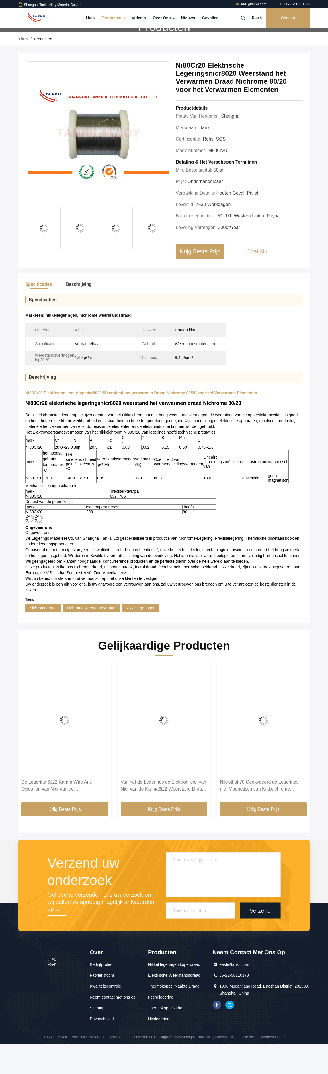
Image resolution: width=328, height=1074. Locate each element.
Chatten (288, 17)
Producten (113, 17)
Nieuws (188, 17)
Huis (90, 17)
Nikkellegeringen (141, 638)
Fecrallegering (160, 1027)
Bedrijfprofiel (101, 995)
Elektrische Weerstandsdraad (174, 1005)
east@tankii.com (251, 4)
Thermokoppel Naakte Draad (174, 1016)
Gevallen (210, 17)
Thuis (23, 69)
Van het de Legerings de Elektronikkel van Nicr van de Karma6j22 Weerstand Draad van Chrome (163, 816)
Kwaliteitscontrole (105, 1016)
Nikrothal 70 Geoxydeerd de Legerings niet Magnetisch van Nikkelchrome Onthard (259, 816)
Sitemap (97, 1038)
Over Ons (163, 17)
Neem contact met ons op (113, 1027)
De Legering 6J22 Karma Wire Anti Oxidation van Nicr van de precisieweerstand (56, 816)
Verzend (260, 941)
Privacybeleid (102, 1049)
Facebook (217, 1035)
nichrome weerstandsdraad (91, 638)
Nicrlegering (158, 1049)
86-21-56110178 (294, 4)
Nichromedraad (43, 638)
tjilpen (229, 1035)
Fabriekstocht (102, 1005)
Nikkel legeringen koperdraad (174, 995)
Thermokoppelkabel (165, 1038)
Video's (139, 17)
